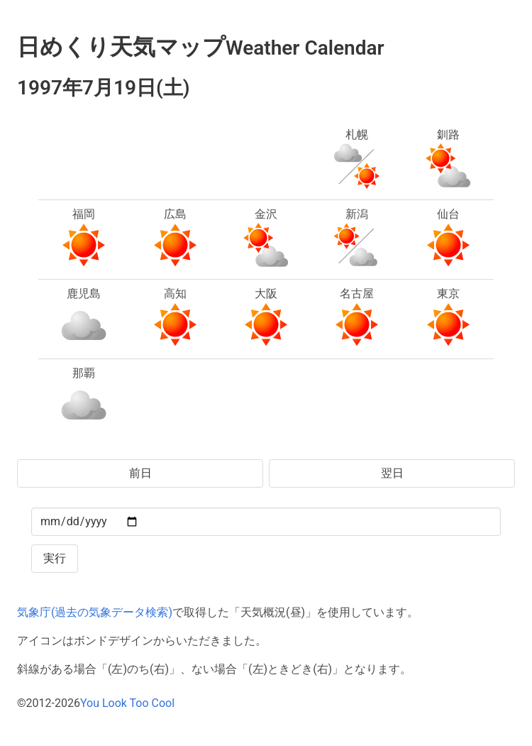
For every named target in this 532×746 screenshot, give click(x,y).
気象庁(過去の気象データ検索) (94, 612)
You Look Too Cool (127, 703)
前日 (140, 473)
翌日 (392, 473)
